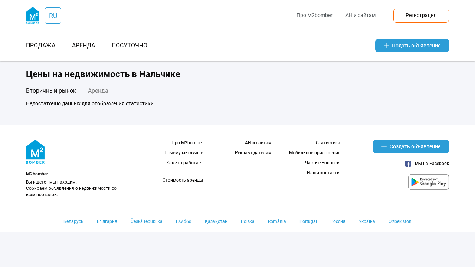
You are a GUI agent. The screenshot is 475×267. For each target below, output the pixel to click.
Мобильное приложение (314, 152)
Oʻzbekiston (400, 221)
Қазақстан (216, 221)
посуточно (129, 45)
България (107, 221)
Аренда (98, 90)
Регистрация (421, 15)
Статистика (328, 142)
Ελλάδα (183, 221)
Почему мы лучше (183, 152)
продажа (40, 45)
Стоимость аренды (183, 180)
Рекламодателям (253, 152)
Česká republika (147, 221)
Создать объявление (410, 146)
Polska (248, 221)
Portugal (308, 221)
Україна (367, 221)
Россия (337, 221)
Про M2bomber (314, 15)
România (277, 221)
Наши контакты (323, 172)
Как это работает (184, 162)
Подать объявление (412, 46)
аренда (83, 45)
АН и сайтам (360, 15)
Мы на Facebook (427, 164)
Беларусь (73, 221)
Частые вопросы (322, 162)
